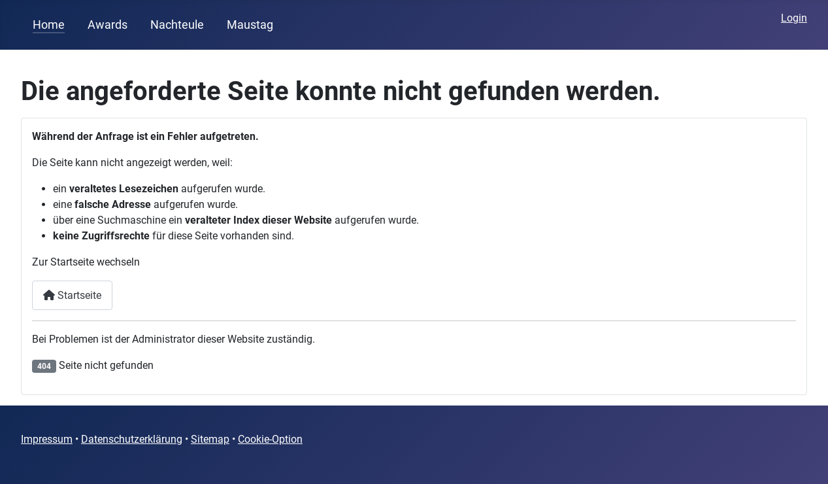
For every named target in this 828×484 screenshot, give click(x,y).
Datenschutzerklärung (131, 439)
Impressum (47, 439)
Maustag (250, 24)
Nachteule (177, 24)
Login (794, 18)
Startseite (72, 295)
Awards (107, 24)
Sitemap (210, 439)
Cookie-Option (270, 439)
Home (49, 24)
